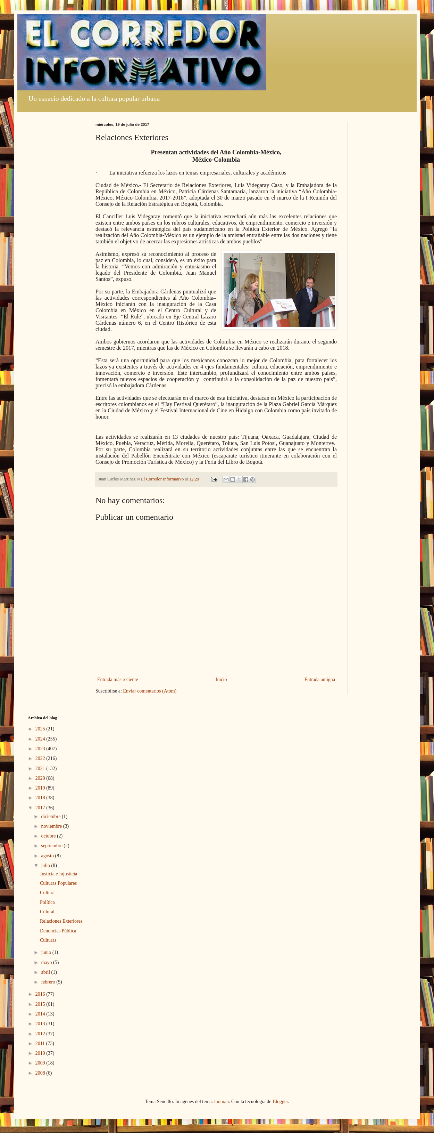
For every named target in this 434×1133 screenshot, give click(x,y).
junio (46, 952)
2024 (41, 739)
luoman (221, 1101)
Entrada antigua (319, 679)
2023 (41, 748)
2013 (41, 1023)
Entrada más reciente (117, 679)
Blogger (280, 1101)
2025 (41, 728)
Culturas (48, 940)
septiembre (52, 845)
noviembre (52, 826)
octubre (49, 836)
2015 (41, 1004)
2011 (40, 1043)
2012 (41, 1033)
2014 (41, 1014)
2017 (41, 807)
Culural (47, 911)
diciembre (51, 816)
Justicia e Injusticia (58, 873)
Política (47, 902)
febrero (48, 982)
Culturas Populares (58, 883)
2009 (41, 1063)
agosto (48, 855)
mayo (47, 962)
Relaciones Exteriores (61, 921)
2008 (41, 1073)
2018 (41, 797)
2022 (41, 758)
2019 (41, 788)
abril (46, 972)
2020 (41, 778)
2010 (41, 1053)
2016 (41, 994)
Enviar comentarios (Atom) (149, 691)
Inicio (221, 679)
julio (46, 865)
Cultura (47, 892)
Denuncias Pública (58, 930)
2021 (41, 768)
